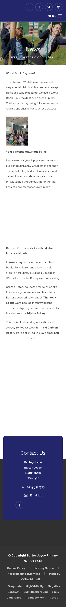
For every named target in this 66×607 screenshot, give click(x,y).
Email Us (33, 495)
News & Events (32, 57)
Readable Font (36, 597)
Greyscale (15, 586)
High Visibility (35, 586)
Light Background (36, 591)
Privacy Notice (44, 568)
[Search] (49, 7)
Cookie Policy (16, 568)
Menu (52, 16)
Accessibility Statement (24, 573)
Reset (54, 597)
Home (14, 57)
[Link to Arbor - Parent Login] (29, 7)
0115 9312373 (33, 487)
